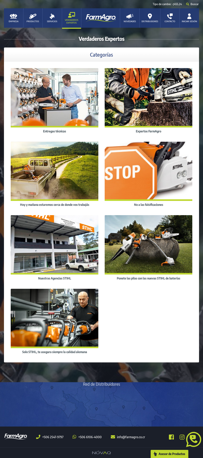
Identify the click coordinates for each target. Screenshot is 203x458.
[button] (192, 439)
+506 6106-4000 (87, 437)
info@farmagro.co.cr (128, 437)
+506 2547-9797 (49, 437)
